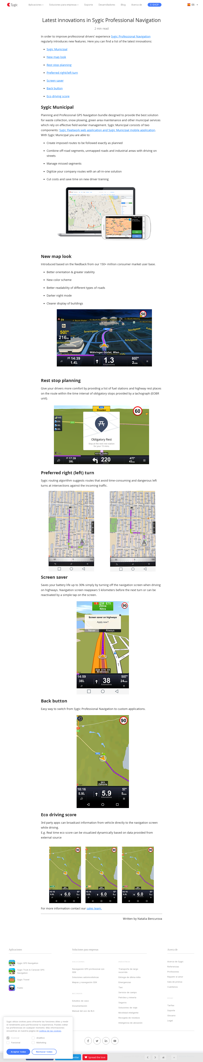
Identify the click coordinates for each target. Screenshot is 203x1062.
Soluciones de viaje (127, 1007)
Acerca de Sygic (175, 961)
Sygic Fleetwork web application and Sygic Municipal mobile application (107, 130)
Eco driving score (58, 96)
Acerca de (136, 4)
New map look (56, 57)
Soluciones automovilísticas (85, 977)
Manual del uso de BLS (83, 1011)
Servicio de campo (127, 992)
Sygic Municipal (57, 49)
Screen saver (55, 80)
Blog (123, 4)
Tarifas (170, 1005)
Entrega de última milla (129, 977)
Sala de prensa (174, 982)
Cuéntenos (172, 987)
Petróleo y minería (127, 997)
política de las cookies (50, 1031)
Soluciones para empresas (63, 4)
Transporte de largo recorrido (128, 970)
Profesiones (173, 971)
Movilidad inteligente (128, 1012)
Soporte (88, 4)
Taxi (120, 987)
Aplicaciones (35, 4)
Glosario (171, 1015)
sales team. (94, 908)
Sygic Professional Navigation (131, 36)
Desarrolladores (107, 4)
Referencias (173, 966)
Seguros (122, 1002)
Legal (170, 1020)
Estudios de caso (80, 1000)
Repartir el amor (175, 976)
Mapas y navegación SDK (84, 982)
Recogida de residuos (129, 1017)
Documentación (79, 1006)
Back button (55, 88)
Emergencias (124, 982)
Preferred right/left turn (62, 73)
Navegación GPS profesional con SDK (88, 970)
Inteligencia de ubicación (130, 1022)
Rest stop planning (59, 65)
